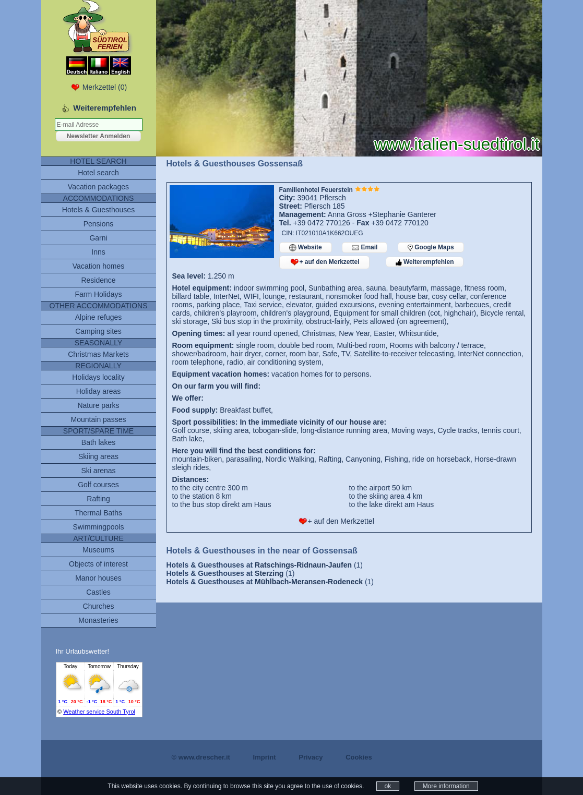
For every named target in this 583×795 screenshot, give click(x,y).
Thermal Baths (98, 513)
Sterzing (269, 573)
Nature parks (98, 405)
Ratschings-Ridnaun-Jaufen (303, 565)
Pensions (99, 224)
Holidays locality (98, 377)
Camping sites (98, 331)
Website (305, 247)
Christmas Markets (98, 354)
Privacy (311, 757)
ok (388, 786)
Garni (98, 238)
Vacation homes (98, 266)
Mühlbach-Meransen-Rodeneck (309, 581)
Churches (98, 606)
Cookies (359, 757)
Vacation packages (98, 187)
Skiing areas (98, 456)
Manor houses (98, 578)
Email (364, 247)
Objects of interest (98, 564)
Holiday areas (98, 391)
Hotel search (98, 172)
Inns (98, 252)
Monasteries (98, 620)
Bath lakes (98, 442)
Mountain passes (98, 419)
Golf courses (98, 484)
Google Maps (431, 247)
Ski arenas (98, 470)
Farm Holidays (98, 294)
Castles (98, 592)
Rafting (98, 499)
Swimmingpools (98, 527)
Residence (98, 280)
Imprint (264, 757)
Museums (98, 550)
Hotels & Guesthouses (98, 210)
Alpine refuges (98, 317)
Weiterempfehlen (425, 262)
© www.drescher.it (201, 757)
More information (446, 786)
